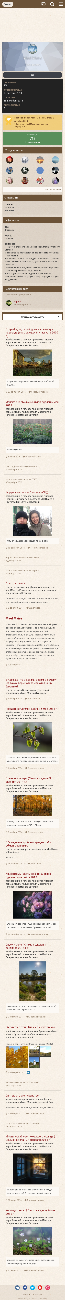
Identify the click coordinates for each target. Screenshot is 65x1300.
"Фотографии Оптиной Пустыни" (23, 502)
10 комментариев (38, 934)
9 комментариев (34, 768)
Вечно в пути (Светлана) (35, 690)
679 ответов (33, 698)
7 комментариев (36, 1017)
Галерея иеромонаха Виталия (22, 345)
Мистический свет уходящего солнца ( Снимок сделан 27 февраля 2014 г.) (30, 1138)
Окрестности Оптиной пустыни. (30, 1027)
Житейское (13, 852)
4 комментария (32, 456)
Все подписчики (52, 189)
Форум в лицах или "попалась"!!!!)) (27, 492)
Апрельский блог (44, 1102)
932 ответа (33, 608)
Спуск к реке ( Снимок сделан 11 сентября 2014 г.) (27, 946)
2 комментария (34, 832)
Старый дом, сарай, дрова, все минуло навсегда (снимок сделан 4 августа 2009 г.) (32, 333)
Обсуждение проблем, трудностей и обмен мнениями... (29, 844)
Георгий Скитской (15, 499)
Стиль (37, 1294)
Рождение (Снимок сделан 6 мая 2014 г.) (32, 708)
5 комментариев (38, 392)
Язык (26, 1294)
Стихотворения (15, 583)
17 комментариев (38, 548)
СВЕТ (8, 466)
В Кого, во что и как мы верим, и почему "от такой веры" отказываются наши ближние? (31, 683)
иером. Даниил (30, 587)
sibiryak (9, 1082)
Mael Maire (43, 342)
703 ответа (34, 863)
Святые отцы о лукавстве (22, 1095)
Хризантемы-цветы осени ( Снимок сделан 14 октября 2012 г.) (28, 875)
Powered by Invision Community (32, 1298)
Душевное (41, 693)
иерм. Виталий (13, 342)
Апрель (17, 301)
